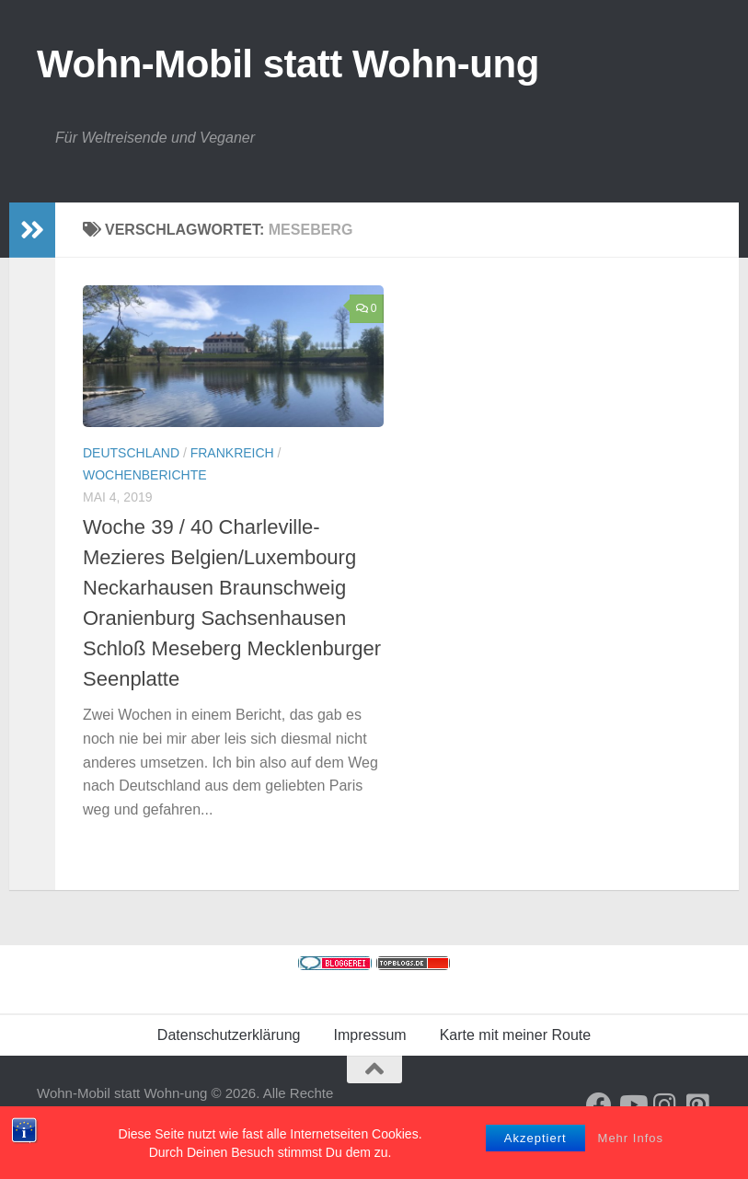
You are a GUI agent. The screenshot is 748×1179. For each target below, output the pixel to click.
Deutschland (131, 452)
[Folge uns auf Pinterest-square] (698, 1105)
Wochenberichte (145, 475)
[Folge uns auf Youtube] (632, 1105)
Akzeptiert (535, 1150)
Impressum (370, 1035)
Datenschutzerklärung (229, 1035)
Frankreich (232, 452)
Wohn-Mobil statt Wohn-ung (288, 64)
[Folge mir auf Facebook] (599, 1105)
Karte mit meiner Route (516, 1035)
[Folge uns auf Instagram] (665, 1105)
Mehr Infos (630, 1150)
